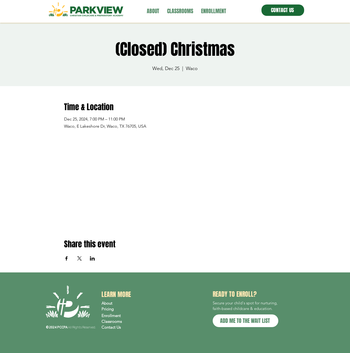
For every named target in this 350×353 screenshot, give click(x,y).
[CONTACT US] (282, 10)
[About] (123, 303)
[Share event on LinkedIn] (92, 258)
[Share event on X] (79, 258)
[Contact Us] (123, 327)
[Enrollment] (123, 316)
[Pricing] (123, 309)
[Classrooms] (123, 321)
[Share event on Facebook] (66, 258)
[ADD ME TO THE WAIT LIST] (245, 320)
